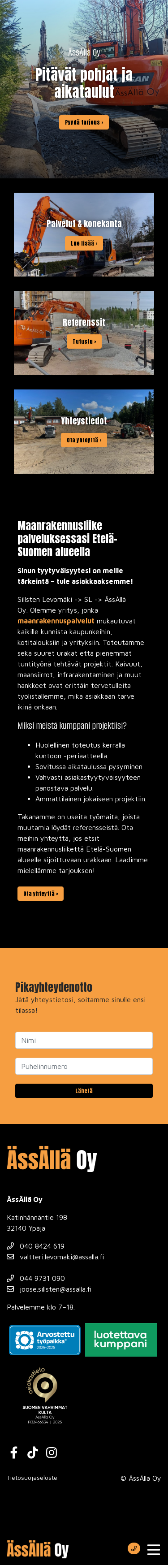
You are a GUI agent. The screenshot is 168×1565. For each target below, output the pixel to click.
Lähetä (84, 1091)
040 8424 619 (36, 1246)
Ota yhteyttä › (40, 894)
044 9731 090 (36, 1278)
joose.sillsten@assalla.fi (49, 1289)
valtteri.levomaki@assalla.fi (55, 1257)
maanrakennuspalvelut (56, 621)
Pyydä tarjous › (84, 122)
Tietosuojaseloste (32, 1477)
